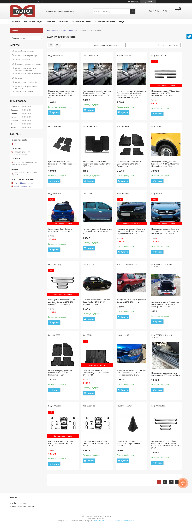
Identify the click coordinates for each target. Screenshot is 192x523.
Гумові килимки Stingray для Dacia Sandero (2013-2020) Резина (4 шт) (129, 163)
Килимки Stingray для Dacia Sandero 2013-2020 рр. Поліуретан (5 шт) (60, 372)
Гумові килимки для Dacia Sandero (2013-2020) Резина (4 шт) (62, 163)
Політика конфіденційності (23, 506)
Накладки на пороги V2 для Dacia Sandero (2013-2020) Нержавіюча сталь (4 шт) (165, 93)
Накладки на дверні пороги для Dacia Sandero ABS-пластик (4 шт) (165, 374)
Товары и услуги (18, 38)
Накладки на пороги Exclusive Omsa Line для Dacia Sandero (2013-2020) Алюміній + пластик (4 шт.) (165, 444)
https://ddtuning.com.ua (23, 183)
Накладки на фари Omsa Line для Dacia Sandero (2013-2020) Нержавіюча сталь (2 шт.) (131, 372)
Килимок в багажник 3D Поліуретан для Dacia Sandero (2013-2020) (96, 372)
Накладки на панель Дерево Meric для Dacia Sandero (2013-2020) (61, 443)
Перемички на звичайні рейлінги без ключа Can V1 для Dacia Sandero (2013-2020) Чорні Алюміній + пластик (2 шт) (131, 94)
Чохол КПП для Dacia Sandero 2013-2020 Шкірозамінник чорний (130, 443)
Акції (121, 21)
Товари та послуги (33, 21)
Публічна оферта (19, 503)
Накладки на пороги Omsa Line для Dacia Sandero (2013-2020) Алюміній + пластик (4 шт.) (61, 302)
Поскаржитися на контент (103, 521)
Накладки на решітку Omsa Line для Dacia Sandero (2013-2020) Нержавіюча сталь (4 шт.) (165, 231)
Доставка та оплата (81, 21)
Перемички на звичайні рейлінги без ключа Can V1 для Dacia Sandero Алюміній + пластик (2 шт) (62, 94)
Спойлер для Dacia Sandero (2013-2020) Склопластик (60, 230)
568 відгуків (135, 2)
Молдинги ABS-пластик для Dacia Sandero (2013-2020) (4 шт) (131, 301)
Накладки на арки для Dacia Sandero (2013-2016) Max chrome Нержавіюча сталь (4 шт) (165, 163)
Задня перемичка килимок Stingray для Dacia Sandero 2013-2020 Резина (97, 163)
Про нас (51, 21)
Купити (55, 112)
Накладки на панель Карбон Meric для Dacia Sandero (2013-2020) (96, 443)
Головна (16, 21)
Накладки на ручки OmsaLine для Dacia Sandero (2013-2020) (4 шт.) (97, 231)
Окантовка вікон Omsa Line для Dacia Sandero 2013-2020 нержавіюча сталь (96, 302)
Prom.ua (108, 516)
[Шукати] (132, 11)
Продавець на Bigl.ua (96, 518)
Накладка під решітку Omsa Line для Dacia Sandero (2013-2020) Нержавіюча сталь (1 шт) (131, 231)
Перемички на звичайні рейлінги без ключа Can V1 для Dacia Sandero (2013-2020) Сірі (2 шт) (97, 93)
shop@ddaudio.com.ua (23, 186)
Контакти (63, 21)
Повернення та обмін (105, 21)
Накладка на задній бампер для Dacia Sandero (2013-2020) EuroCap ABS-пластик (165, 304)
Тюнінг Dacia (73, 30)
